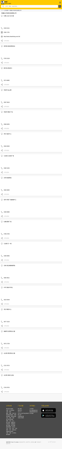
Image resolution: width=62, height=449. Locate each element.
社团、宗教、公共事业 (11, 432)
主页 (2, 10)
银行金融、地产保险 (10, 425)
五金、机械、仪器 (10, 417)
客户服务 (32, 413)
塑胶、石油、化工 (10, 420)
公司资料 (32, 408)
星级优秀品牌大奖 (34, 411)
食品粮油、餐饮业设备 (11, 416)
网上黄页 (20, 408)
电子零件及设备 (9, 419)
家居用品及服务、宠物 (11, 414)
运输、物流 (8, 411)
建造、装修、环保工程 (11, 413)
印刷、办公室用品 (10, 410)
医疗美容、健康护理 (10, 422)
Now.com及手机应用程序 (23, 413)
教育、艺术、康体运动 (11, 429)
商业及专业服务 (9, 408)
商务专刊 (20, 410)
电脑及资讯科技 (9, 431)
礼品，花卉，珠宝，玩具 (11, 428)
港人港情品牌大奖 (34, 410)
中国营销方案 (21, 416)
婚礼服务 (8, 434)
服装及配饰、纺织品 (10, 426)
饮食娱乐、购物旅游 (10, 423)
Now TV (19, 411)
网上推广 (20, 414)
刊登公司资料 (21, 417)
